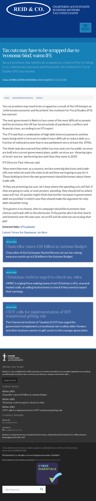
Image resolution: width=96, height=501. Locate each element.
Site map (32, 448)
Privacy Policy (65, 448)
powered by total (14, 450)
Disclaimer (53, 448)
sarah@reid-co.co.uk (51, 79)
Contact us (23, 448)
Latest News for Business (22, 98)
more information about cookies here (47, 460)
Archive (39, 98)
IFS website (28, 227)
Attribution (13, 448)
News (7, 98)
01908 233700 (9, 422)
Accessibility (43, 448)
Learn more (10, 380)
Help (74, 448)
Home (5, 448)
